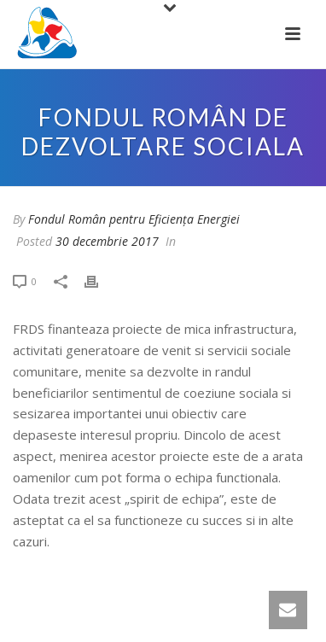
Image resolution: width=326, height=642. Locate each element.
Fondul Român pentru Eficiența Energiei (134, 219)
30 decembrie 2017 (107, 241)
